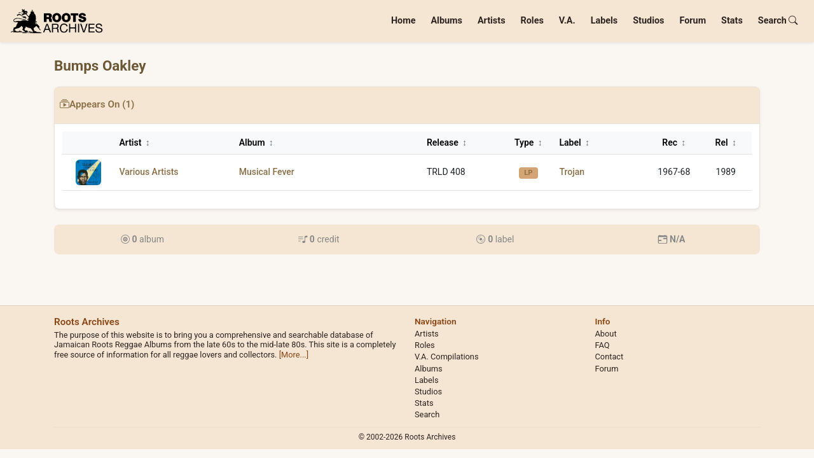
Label (575, 142)
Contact (609, 356)
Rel (725, 142)
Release (447, 142)
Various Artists (148, 172)
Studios (648, 20)
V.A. (567, 20)
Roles (532, 20)
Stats (732, 20)
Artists (492, 20)
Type (528, 142)
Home (403, 20)
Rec (674, 142)
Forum (692, 20)
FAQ (602, 345)
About (606, 333)
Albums (446, 20)
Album (256, 142)
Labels (604, 20)
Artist (134, 142)
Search (778, 20)
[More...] (293, 354)
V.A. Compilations (447, 356)
